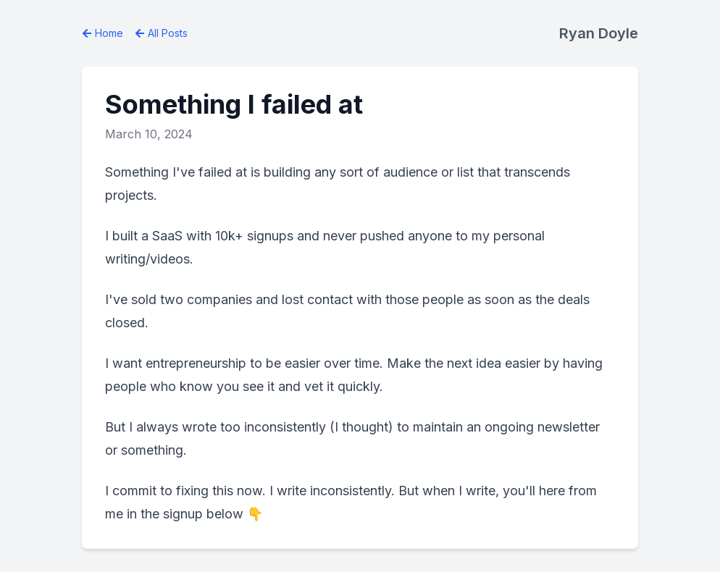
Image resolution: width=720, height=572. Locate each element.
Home (102, 33)
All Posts (161, 33)
